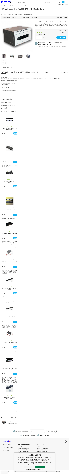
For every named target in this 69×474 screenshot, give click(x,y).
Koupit (15, 133)
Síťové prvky (6, 5)
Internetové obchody (42, 471)
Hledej (48, 2)
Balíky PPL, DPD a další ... (42, 448)
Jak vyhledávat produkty (23, 448)
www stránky (51, 471)
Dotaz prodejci (26, 17)
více (50, 27)
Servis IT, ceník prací (41, 449)
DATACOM (29, 14)
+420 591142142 (44, 435)
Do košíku (61, 38)
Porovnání (17, 17)
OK (40, 467)
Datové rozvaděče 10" (24, 5)
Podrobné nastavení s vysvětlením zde (34, 469)
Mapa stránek (65, 471)
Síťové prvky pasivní (14, 5)
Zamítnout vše (29, 467)
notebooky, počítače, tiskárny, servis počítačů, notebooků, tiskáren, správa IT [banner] (7, 2)
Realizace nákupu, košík (23, 451)
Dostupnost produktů (23, 449)
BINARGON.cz (57, 471)
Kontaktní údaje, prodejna (42, 446)
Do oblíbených (7, 17)
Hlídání (35, 17)
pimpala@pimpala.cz (29, 435)
